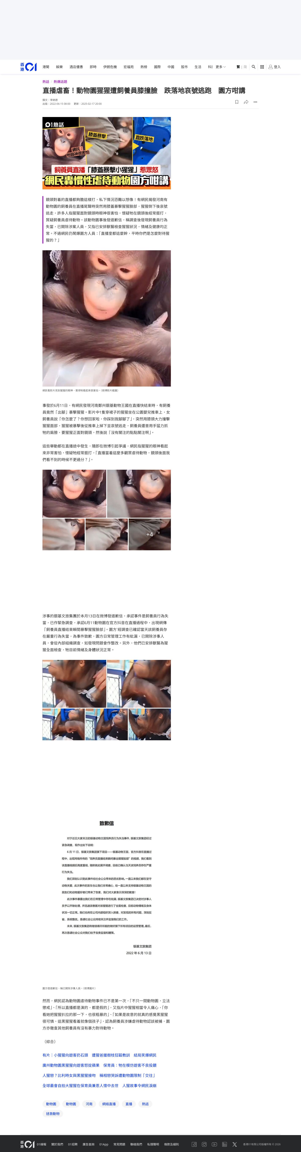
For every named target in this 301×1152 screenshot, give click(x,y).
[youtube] (214, 1144)
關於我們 (57, 1144)
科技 (211, 67)
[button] (236, 102)
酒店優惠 (76, 67)
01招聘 (73, 1144)
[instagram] (204, 1144)
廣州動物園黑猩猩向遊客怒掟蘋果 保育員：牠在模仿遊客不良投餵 (99, 1065)
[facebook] (194, 1144)
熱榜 (143, 67)
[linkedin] (224, 1144)
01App (103, 1144)
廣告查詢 (88, 1144)
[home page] (28, 67)
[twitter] (234, 1144)
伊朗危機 (110, 67)
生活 (198, 67)
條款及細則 (171, 1144)
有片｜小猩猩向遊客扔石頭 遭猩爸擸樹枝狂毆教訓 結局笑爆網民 (99, 1055)
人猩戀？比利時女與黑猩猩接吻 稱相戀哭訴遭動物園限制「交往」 (99, 1075)
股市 (184, 67)
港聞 (45, 67)
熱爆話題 (60, 81)
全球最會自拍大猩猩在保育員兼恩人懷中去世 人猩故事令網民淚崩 (99, 1085)
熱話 (45, 81)
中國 (171, 67)
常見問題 (119, 1144)
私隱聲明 (153, 1144)
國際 (157, 67)
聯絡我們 (136, 1144)
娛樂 (59, 67)
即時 (93, 67)
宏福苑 (129, 67)
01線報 (41, 1144)
